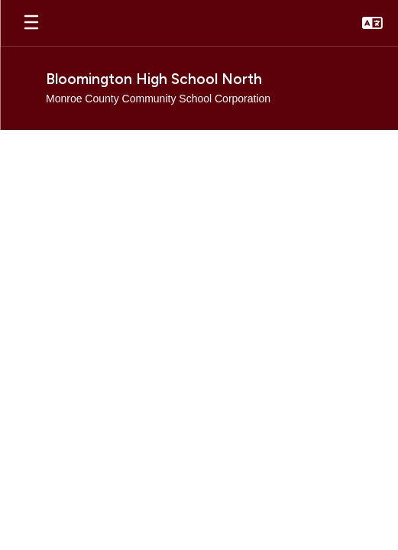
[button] (372, 23)
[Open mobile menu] (31, 23)
